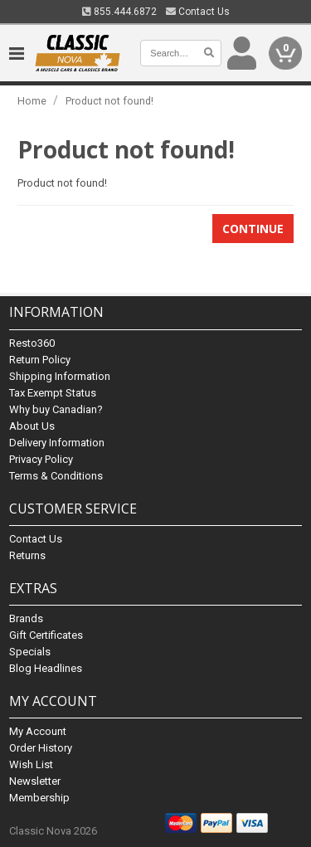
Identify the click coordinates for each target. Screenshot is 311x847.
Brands (26, 618)
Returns (27, 555)
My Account (37, 731)
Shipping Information (59, 376)
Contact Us (198, 11)
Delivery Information (56, 442)
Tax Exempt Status (52, 393)
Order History (40, 748)
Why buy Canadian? (56, 409)
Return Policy (39, 359)
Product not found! (109, 101)
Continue (253, 228)
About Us (32, 426)
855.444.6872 (119, 11)
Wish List (31, 764)
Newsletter (35, 781)
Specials (30, 651)
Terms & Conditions (56, 476)
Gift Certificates (46, 635)
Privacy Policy (41, 459)
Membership (39, 797)
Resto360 (32, 343)
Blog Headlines (45, 668)
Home (31, 101)
